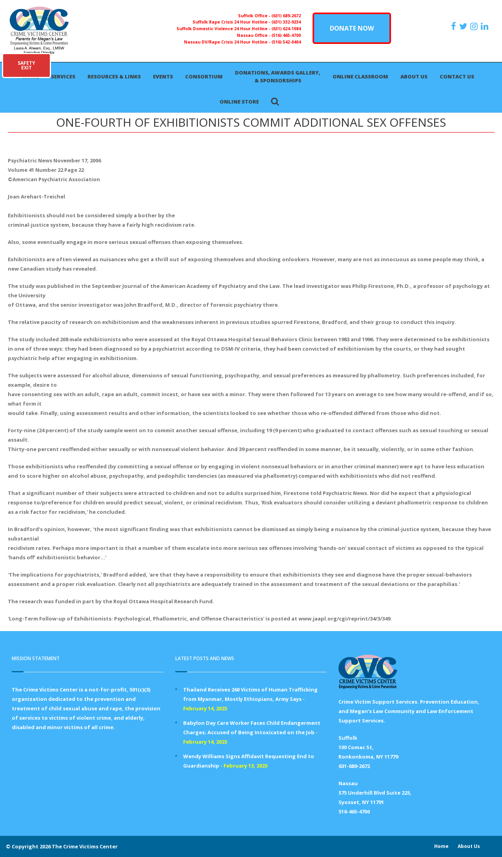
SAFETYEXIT (26, 65)
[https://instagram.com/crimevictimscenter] (475, 26)
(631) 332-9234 (286, 22)
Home (441, 846)
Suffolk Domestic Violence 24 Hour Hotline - (223, 28)
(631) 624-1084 (286, 28)
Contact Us (457, 76)
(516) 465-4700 (286, 35)
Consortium (204, 76)
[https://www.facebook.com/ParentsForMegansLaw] (454, 26)
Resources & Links (114, 76)
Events (163, 76)
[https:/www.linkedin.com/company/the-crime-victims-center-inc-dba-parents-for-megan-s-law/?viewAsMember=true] (485, 26)
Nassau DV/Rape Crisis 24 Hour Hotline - (227, 42)
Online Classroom (360, 76)
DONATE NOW (352, 28)
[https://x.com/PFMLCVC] (464, 26)
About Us (413, 76)
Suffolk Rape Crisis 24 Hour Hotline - (232, 22)
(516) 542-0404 (286, 42)
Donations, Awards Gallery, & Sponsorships (277, 76)
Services (63, 76)
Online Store (239, 101)
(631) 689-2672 (286, 15)
